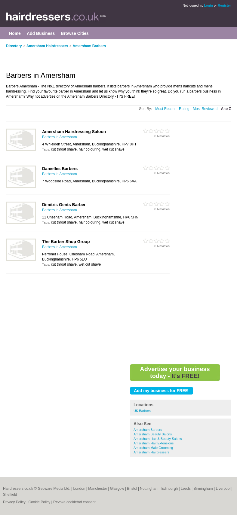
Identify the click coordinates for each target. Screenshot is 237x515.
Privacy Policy (14, 502)
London (79, 488)
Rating (184, 109)
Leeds (186, 488)
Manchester (97, 488)
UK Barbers (142, 411)
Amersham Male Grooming (153, 447)
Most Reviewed (205, 109)
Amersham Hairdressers (47, 46)
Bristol (132, 488)
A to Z (226, 109)
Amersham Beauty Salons (153, 434)
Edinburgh (170, 488)
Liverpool (223, 488)
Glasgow (117, 488)
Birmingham (203, 488)
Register (224, 5)
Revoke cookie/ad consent (74, 502)
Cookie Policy (39, 502)
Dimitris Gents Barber (64, 204)
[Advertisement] (76, 56)
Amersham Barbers (89, 46)
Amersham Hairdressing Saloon (74, 131)
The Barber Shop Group (66, 241)
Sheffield (10, 494)
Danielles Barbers (60, 168)
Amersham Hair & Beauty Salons (158, 438)
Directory (14, 46)
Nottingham (149, 488)
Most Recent (165, 109)
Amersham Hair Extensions (154, 443)
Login (208, 5)
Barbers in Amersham (59, 137)
